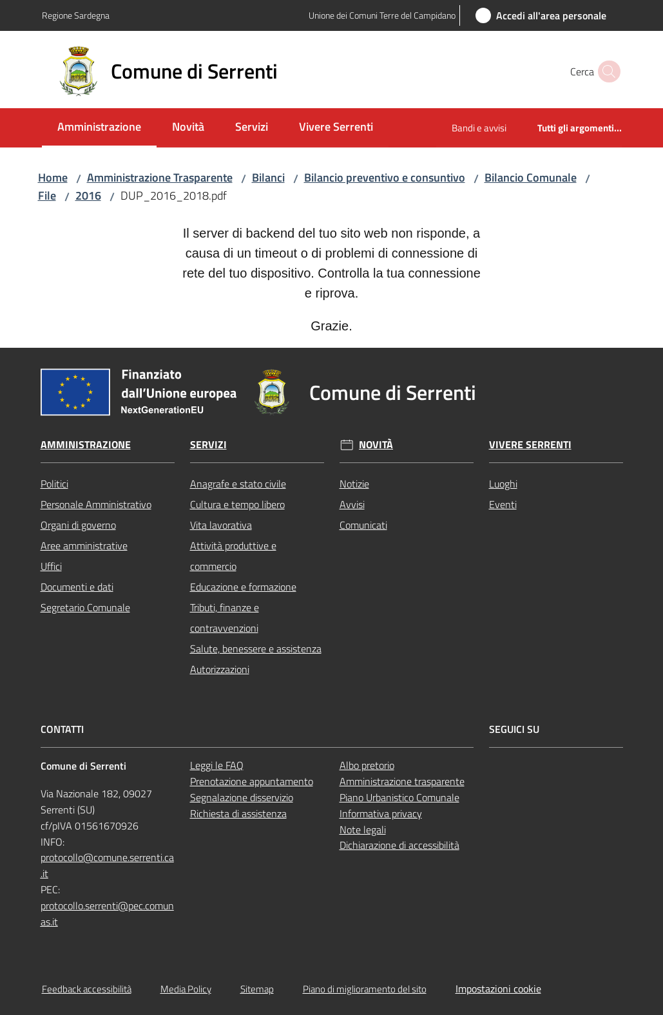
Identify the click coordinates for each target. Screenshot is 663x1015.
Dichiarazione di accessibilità (399, 845)
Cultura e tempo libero (237, 504)
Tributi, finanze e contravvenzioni (224, 618)
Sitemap (257, 989)
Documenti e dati (77, 586)
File (47, 195)
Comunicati (363, 525)
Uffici (51, 566)
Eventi (503, 504)
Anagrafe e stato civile (238, 483)
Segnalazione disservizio (241, 797)
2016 (88, 195)
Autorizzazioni (219, 669)
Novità (376, 444)
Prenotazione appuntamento (251, 781)
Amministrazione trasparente (402, 781)
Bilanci (268, 177)
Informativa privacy (381, 813)
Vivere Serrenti (530, 444)
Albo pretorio (367, 765)
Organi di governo (78, 525)
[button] (606, 71)
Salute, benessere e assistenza (256, 648)
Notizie (354, 483)
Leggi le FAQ (217, 765)
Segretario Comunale (85, 607)
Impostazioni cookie (498, 988)
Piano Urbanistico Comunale (399, 797)
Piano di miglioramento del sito (365, 989)
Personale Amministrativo (96, 504)
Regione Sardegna (76, 15)
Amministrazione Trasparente (160, 177)
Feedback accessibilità (86, 989)
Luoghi (503, 483)
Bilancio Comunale (531, 177)
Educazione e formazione (243, 586)
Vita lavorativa (221, 525)
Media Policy (185, 989)
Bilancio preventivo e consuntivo (384, 177)
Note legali (363, 829)
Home (53, 177)
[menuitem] (99, 127)
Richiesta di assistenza (238, 813)
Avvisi (352, 504)
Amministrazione (86, 444)
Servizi (208, 444)
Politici (54, 483)
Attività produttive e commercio (233, 556)
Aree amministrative (84, 545)
